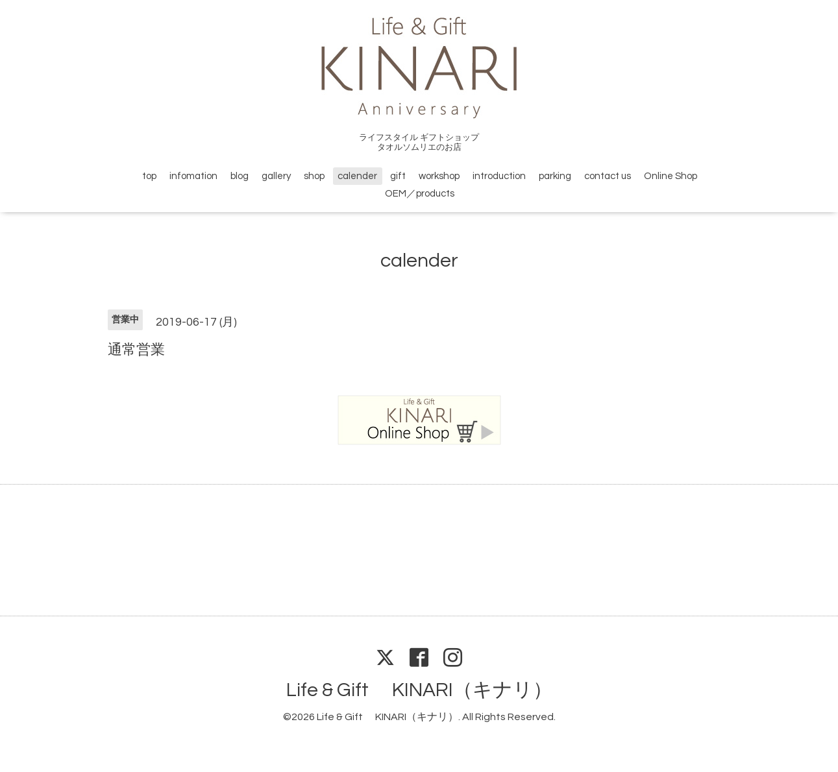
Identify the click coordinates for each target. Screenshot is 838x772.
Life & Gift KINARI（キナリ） (419, 690)
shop (314, 176)
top (149, 176)
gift (398, 176)
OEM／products (419, 194)
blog (239, 176)
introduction (499, 176)
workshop (439, 176)
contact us (607, 176)
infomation (193, 176)
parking (555, 176)
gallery (276, 176)
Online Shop (670, 176)
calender (357, 176)
